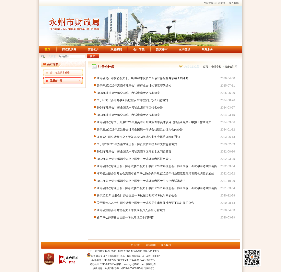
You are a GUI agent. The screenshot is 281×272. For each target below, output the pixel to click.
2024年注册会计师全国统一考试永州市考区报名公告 (130, 107)
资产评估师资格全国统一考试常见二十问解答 (125, 217)
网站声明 (151, 245)
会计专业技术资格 (60, 72)
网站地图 (151, 264)
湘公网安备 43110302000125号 (106, 256)
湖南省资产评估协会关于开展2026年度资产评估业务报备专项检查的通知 (142, 78)
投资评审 (161, 49)
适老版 (221, 2)
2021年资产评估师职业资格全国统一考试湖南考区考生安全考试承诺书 (141, 180)
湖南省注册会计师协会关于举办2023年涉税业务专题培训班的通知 (138, 136)
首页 (47, 49)
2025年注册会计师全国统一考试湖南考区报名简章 (128, 92)
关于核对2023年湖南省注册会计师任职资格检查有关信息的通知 (137, 144)
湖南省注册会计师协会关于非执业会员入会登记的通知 (131, 210)
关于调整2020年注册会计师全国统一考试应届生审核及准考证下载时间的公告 (145, 202)
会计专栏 (139, 49)
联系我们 (166, 245)
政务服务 (207, 49)
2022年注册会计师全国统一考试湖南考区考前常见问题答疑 (134, 151)
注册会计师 (56, 80)
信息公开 (93, 49)
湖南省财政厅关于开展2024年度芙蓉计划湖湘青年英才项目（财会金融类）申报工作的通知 (154, 122)
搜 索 (92, 56)
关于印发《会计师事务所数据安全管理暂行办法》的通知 (132, 100)
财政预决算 (69, 49)
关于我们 (135, 245)
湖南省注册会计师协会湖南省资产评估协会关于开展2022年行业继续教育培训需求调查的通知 (155, 173)
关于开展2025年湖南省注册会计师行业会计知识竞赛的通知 (134, 85)
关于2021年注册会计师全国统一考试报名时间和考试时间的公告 (137, 195)
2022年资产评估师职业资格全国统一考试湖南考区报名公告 (134, 158)
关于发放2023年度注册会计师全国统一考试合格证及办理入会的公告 (140, 129)
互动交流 (184, 49)
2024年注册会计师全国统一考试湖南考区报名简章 (128, 114)
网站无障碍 (210, 2)
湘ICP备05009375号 (132, 268)
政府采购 (116, 49)
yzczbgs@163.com (134, 264)
